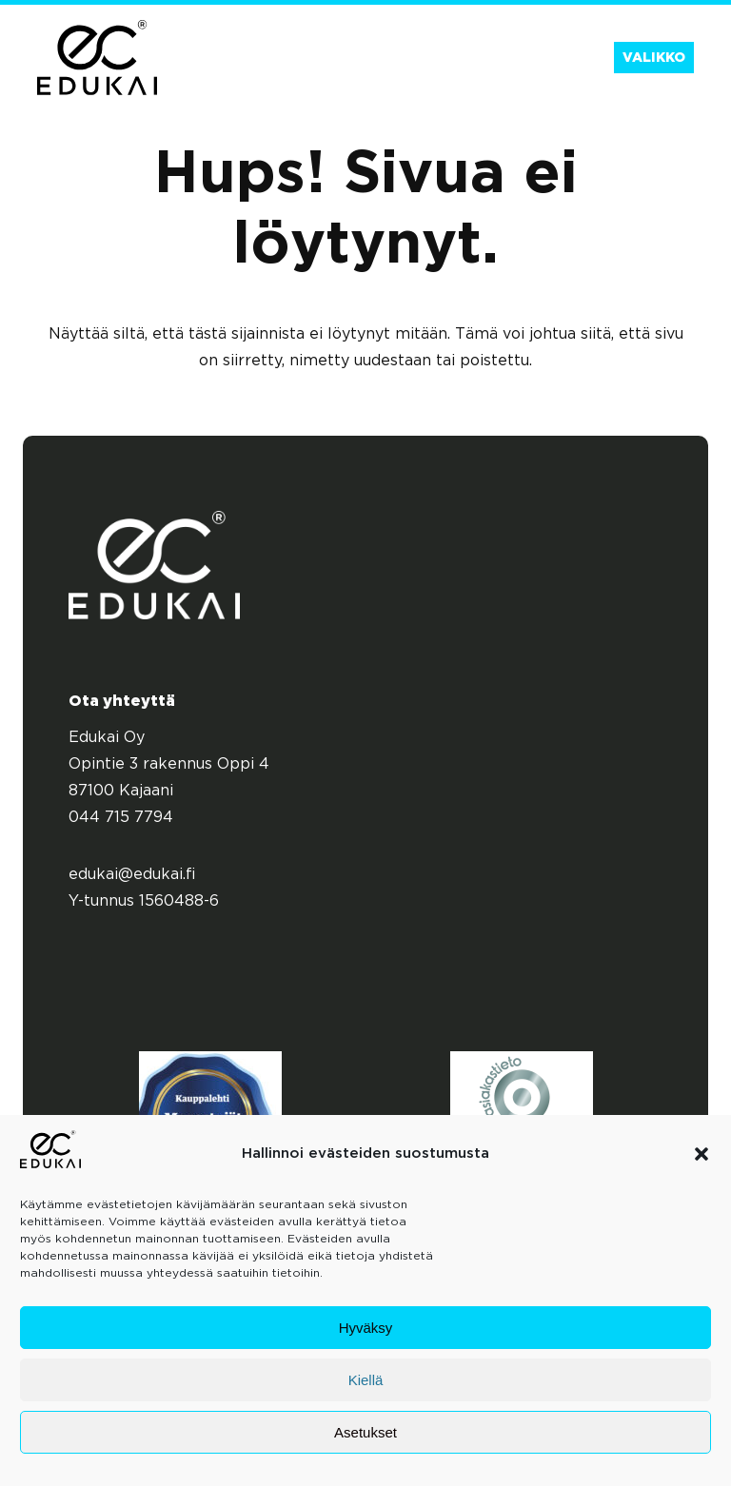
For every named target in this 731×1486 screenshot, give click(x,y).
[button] (701, 1153)
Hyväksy (366, 1328)
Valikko (653, 58)
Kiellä (366, 1380)
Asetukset (365, 1432)
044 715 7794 (121, 818)
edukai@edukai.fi (132, 875)
